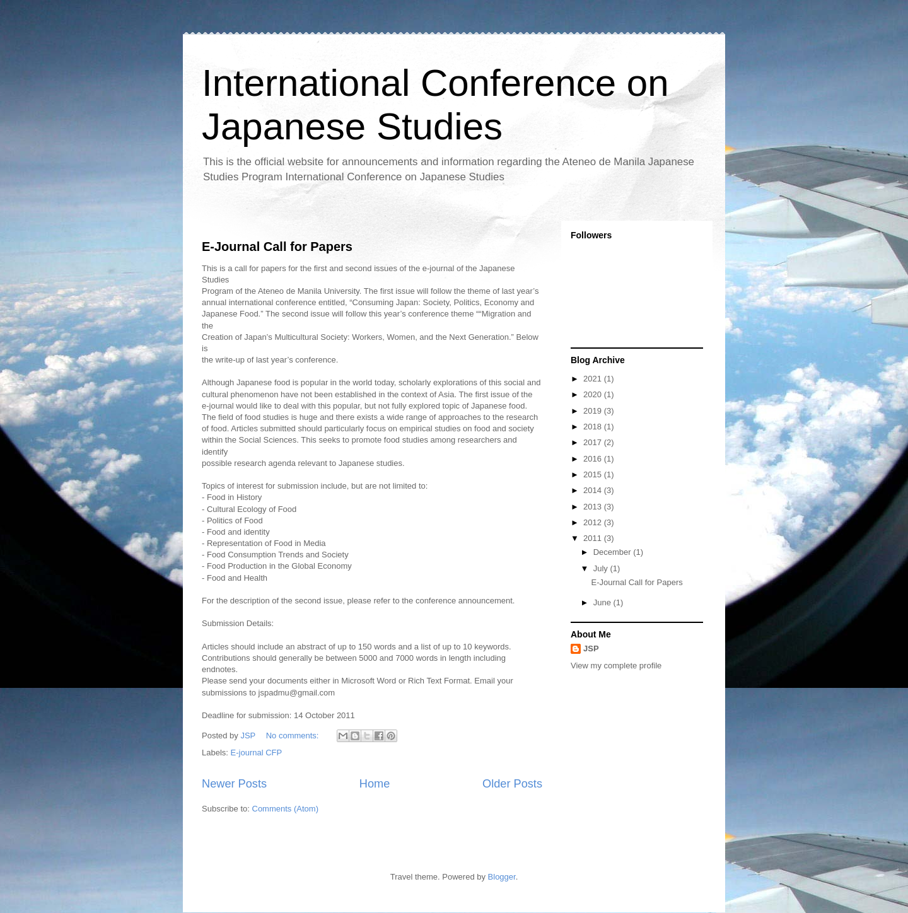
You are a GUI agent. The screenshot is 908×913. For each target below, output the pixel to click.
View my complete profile (616, 665)
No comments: (293, 735)
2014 (593, 490)
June (603, 602)
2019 (593, 411)
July (601, 568)
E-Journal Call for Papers (277, 246)
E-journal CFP (256, 752)
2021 (593, 378)
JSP (591, 648)
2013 (593, 506)
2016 (593, 458)
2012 (593, 522)
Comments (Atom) (285, 808)
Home (374, 783)
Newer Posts (234, 783)
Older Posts (512, 783)
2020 (593, 394)
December (613, 552)
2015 (593, 474)
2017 (593, 442)
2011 (593, 538)
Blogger (502, 876)
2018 (593, 426)
